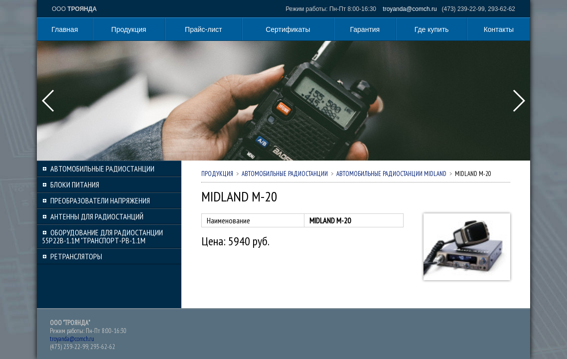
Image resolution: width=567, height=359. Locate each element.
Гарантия (365, 29)
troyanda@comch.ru (409, 8)
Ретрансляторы (76, 256)
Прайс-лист (203, 29)
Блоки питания (74, 184)
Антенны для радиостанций (96, 216)
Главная (64, 29)
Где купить (432, 29)
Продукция (128, 29)
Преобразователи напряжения (100, 200)
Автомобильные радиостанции (102, 169)
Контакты (499, 29)
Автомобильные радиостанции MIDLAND (391, 174)
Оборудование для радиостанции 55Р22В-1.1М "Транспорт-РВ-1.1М (102, 236)
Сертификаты (288, 29)
